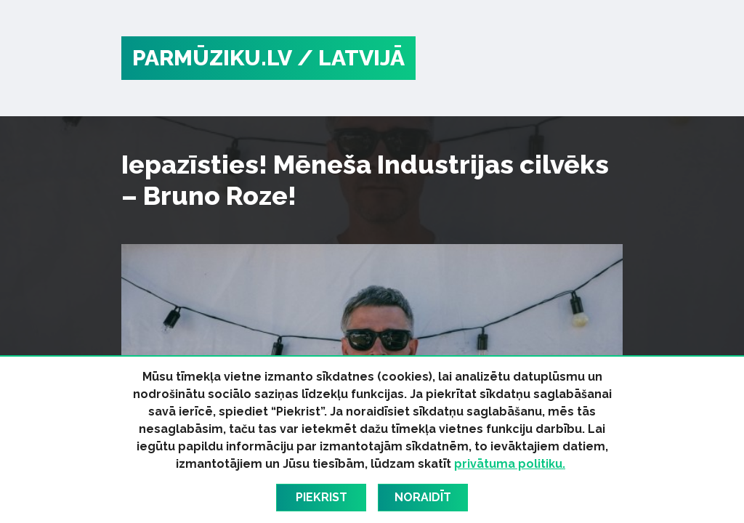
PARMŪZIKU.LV (212, 57)
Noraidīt (423, 497)
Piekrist (321, 497)
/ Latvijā (351, 57)
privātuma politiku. (509, 464)
